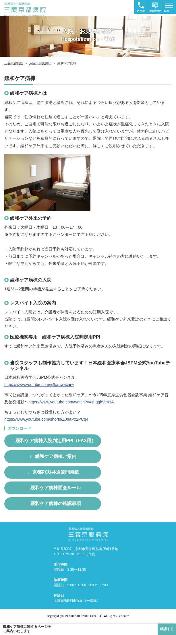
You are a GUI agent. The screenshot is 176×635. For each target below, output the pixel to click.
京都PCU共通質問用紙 (55, 472)
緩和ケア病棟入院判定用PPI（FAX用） (56, 440)
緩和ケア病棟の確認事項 (55, 503)
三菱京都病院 (13, 63)
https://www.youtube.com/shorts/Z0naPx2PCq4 (46, 419)
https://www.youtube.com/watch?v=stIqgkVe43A (71, 402)
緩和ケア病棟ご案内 (55, 456)
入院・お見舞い (40, 63)
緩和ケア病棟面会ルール (55, 487)
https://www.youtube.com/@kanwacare (39, 384)
